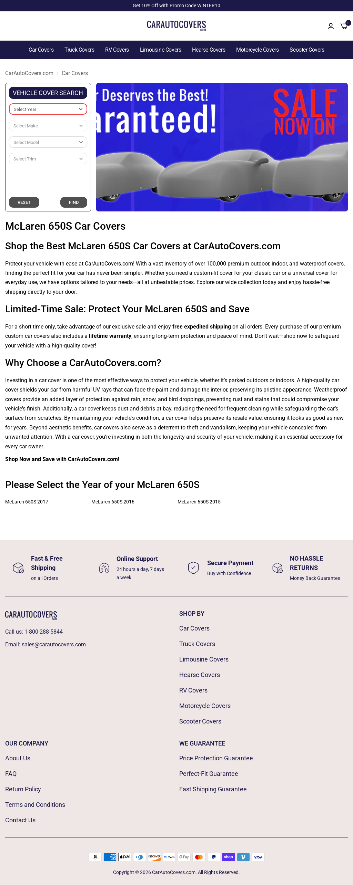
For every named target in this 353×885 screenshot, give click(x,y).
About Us (17, 758)
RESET (24, 202)
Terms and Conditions (35, 804)
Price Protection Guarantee (216, 758)
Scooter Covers (307, 49)
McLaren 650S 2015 (199, 501)
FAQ (11, 773)
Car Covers (41, 49)
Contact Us (20, 820)
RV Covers (117, 49)
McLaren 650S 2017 (26, 501)
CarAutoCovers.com (29, 73)
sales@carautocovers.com (54, 644)
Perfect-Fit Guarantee (208, 773)
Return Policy (23, 789)
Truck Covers (79, 49)
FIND (74, 202)
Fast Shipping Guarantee (213, 789)
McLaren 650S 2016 (112, 501)
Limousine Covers (160, 49)
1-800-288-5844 (43, 631)
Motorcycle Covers (257, 49)
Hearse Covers (208, 49)
